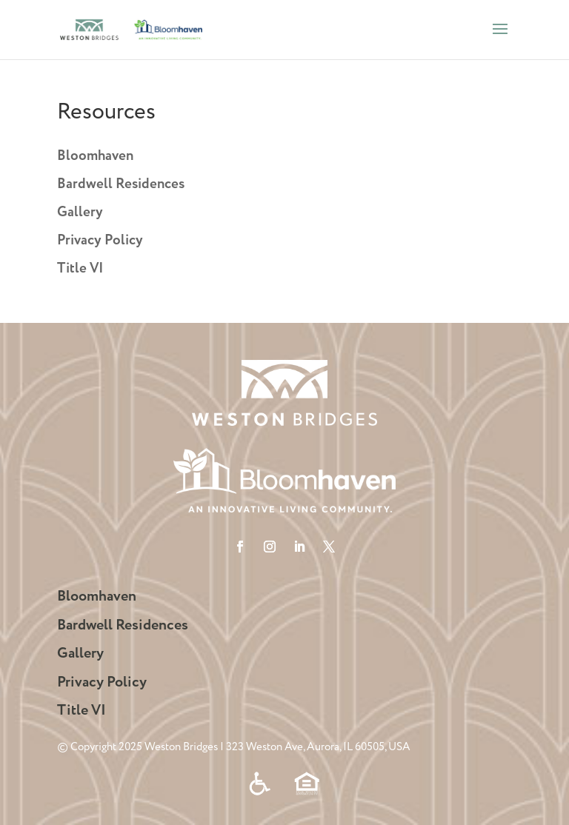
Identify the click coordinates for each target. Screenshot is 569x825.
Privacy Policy (100, 240)
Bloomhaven (95, 156)
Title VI (80, 268)
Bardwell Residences (120, 184)
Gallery (80, 212)
